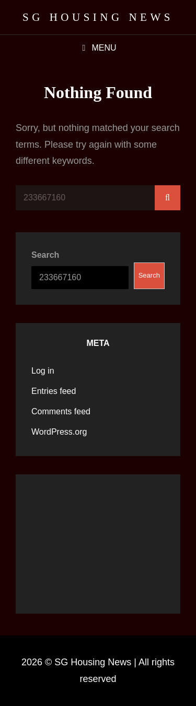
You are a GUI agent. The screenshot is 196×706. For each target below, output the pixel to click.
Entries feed (53, 391)
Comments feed (60, 411)
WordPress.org (59, 431)
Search (45, 254)
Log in (42, 370)
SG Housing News (98, 17)
